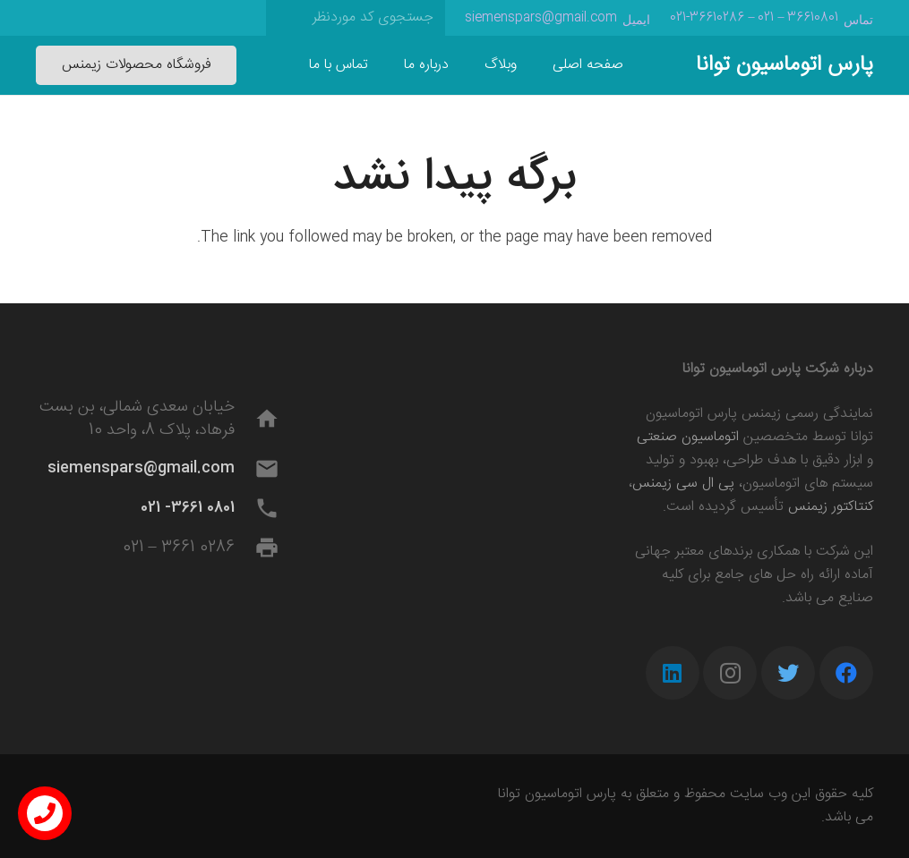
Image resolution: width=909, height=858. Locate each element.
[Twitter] (788, 673)
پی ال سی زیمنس (683, 483)
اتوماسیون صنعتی (688, 437)
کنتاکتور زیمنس (830, 507)
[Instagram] (730, 673)
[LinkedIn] (672, 673)
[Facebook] (846, 673)
